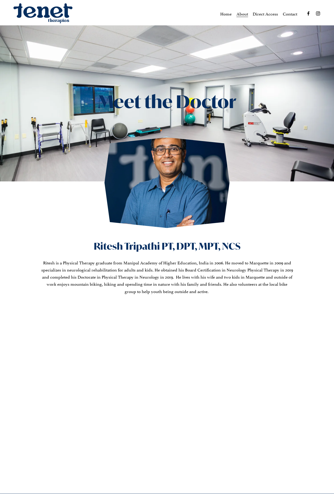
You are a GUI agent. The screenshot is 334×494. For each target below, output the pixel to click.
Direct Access (265, 13)
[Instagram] (318, 13)
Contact (290, 13)
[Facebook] (308, 13)
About (242, 13)
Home (226, 13)
